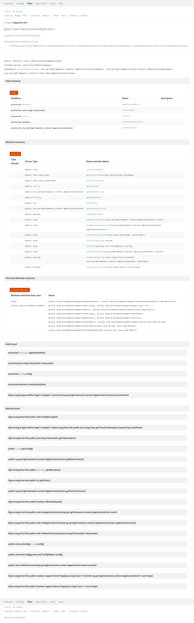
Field (25, 15)
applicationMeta (130, 104)
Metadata (26, 104)
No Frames (17, 11)
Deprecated (41, 3)
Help (60, 3)
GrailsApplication (17, 45)
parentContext (129, 127)
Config (25, 115)
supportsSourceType (96, 266)
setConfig (91, 239)
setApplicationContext (98, 224)
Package (20, 3)
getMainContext (94, 190)
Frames (8, 11)
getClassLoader (94, 179)
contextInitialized (132, 121)
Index (52, 3)
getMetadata (92, 196)
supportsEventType (95, 256)
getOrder (90, 201)
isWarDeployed (93, 213)
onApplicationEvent (96, 218)
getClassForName (94, 174)
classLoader (128, 110)
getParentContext (95, 207)
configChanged (93, 168)
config (125, 115)
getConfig (91, 185)
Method (45, 15)
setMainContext (94, 250)
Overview (8, 3)
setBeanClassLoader (96, 233)
